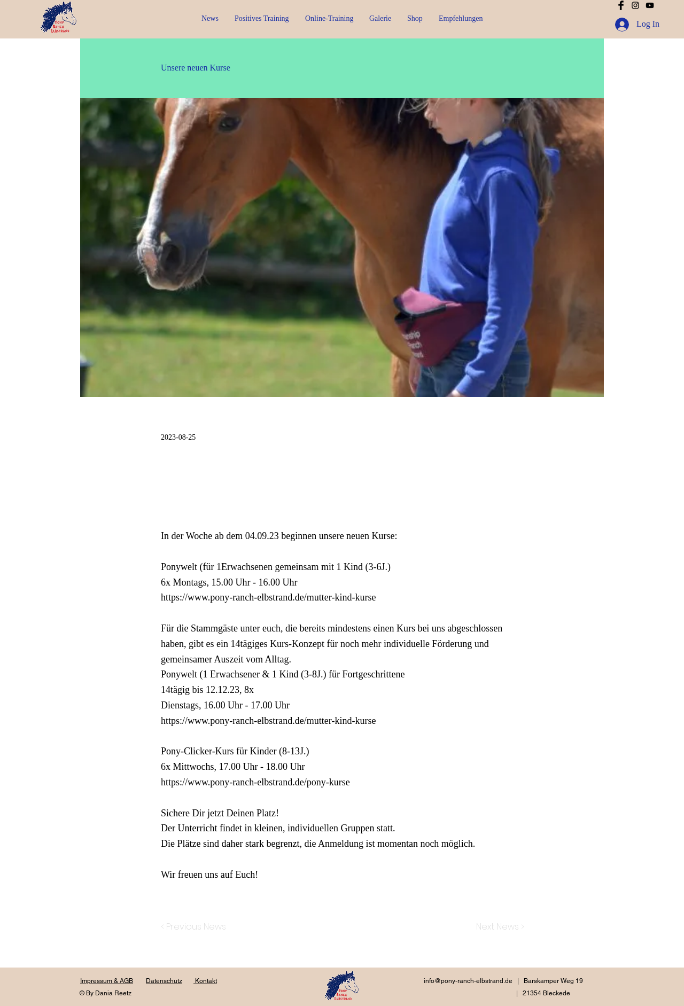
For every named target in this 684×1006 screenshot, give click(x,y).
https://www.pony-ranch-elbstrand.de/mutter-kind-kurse (268, 597)
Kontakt (205, 981)
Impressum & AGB (106, 981)
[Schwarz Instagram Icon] (635, 5)
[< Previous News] (196, 927)
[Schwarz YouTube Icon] (650, 5)
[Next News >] (497, 927)
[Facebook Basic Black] (621, 5)
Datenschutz (164, 981)
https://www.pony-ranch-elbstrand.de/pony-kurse (255, 782)
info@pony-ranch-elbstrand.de (468, 981)
